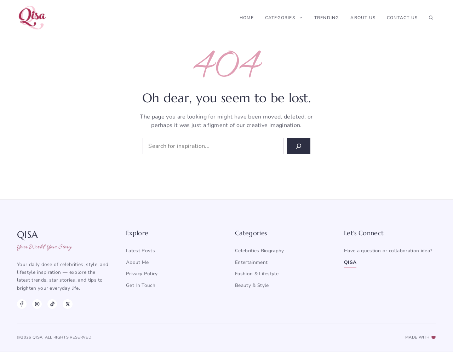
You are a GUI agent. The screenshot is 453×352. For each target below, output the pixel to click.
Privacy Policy (141, 273)
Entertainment (251, 262)
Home (247, 18)
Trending (326, 18)
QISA (350, 262)
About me (137, 262)
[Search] (298, 146)
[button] (431, 18)
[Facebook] (22, 304)
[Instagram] (37, 304)
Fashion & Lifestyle (257, 273)
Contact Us (402, 18)
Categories (287, 18)
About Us (362, 18)
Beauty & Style (252, 285)
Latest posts (140, 250)
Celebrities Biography (259, 250)
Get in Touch (140, 285)
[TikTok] (52, 304)
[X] (67, 304)
